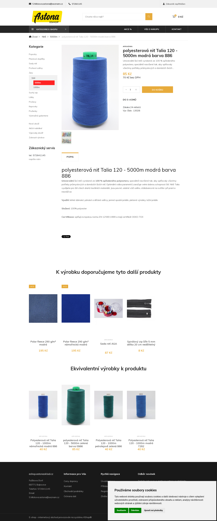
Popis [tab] (70, 156)
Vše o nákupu (151, 29)
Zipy (31, 72)
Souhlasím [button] (121, 510)
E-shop (32, 517)
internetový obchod (48, 517)
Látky (31, 97)
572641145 (77, 4)
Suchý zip (33, 92)
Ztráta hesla (107, 496)
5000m (53, 36)
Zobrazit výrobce (36, 137)
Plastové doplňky (37, 59)
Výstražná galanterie (38, 115)
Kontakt (177, 29)
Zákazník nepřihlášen (174, 4)
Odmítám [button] (135, 510)
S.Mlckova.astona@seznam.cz (47, 3)
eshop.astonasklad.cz (41, 474)
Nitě (44, 36)
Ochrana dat (70, 496)
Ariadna (128, 46)
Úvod (33, 36)
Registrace (106, 491)
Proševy (32, 102)
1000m (36, 87)
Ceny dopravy (71, 481)
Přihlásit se (106, 486)
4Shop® (87, 517)
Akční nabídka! (35, 128)
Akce (128, 29)
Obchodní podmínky (74, 491)
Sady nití (33, 63)
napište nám (34, 159)
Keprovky (33, 106)
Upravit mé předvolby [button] (153, 510)
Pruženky (33, 111)
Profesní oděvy (36, 68)
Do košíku (157, 90)
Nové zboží (34, 123)
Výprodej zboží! (36, 133)
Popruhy (33, 54)
